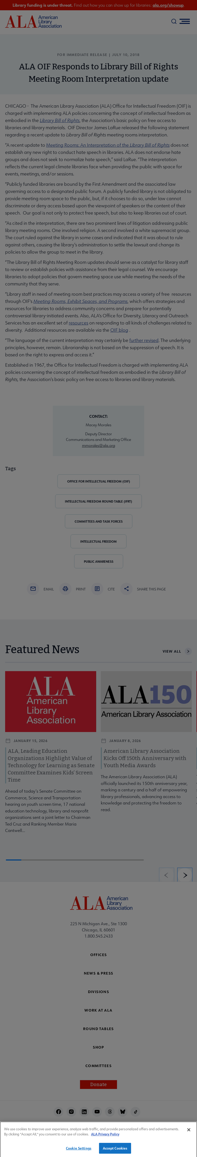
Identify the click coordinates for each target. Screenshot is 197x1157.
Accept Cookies (115, 1151)
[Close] (188, 1133)
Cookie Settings (78, 1151)
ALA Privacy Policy (105, 1137)
